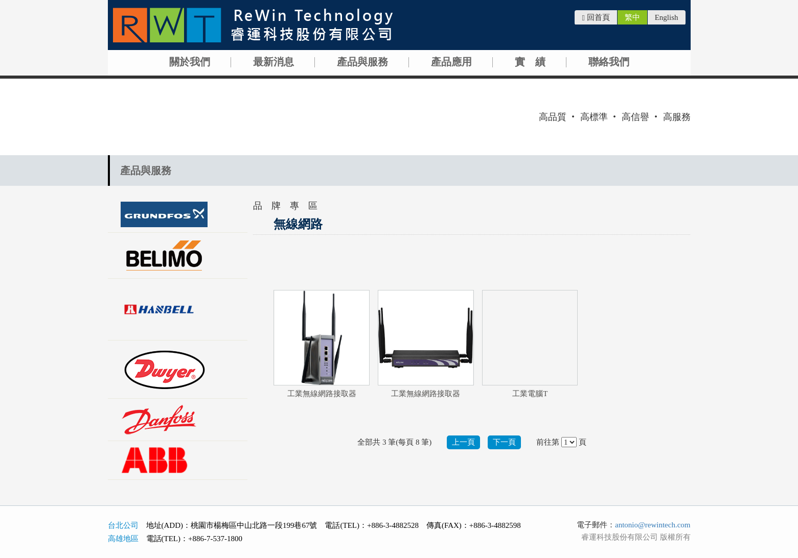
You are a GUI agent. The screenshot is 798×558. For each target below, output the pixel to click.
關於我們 (189, 61)
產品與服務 (362, 61)
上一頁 (463, 442)
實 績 (530, 61)
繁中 (632, 17)
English (666, 17)
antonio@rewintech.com (653, 525)
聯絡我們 (608, 61)
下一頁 (504, 442)
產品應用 (451, 61)
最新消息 (273, 61)
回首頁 (595, 17)
